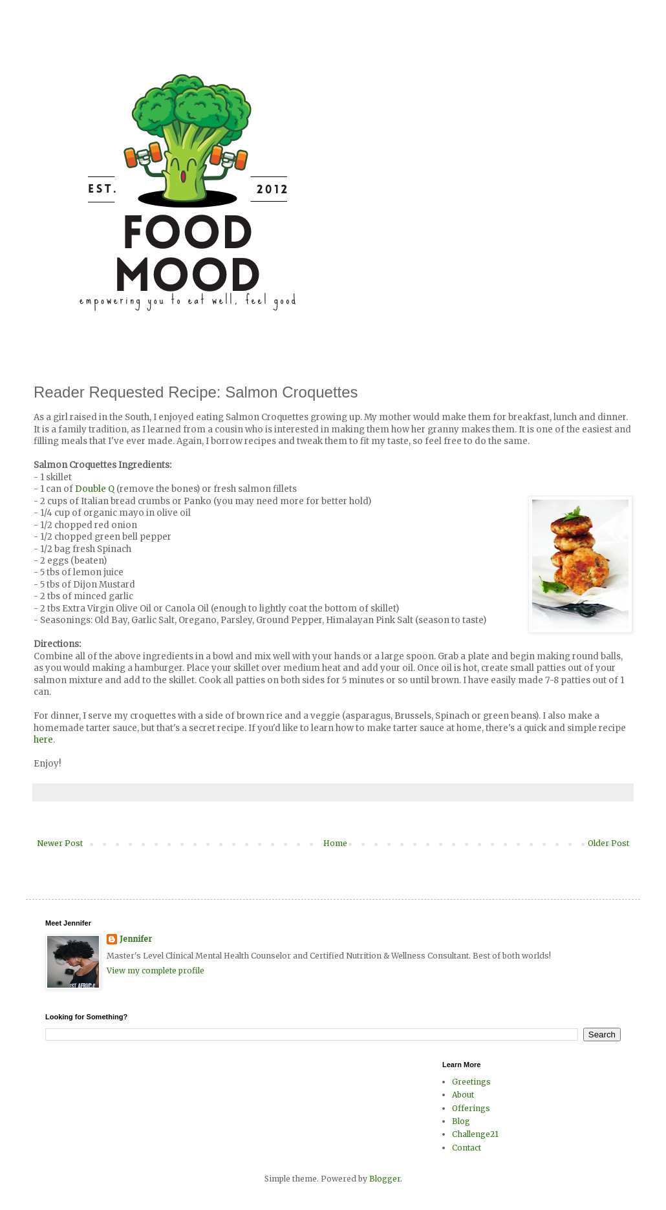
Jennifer (136, 939)
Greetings (471, 1082)
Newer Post (60, 843)
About (463, 1094)
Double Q (94, 488)
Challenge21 (475, 1134)
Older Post (608, 843)
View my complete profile (155, 970)
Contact (466, 1147)
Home (335, 843)
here (43, 739)
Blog (461, 1121)
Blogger (384, 1178)
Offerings (471, 1108)
